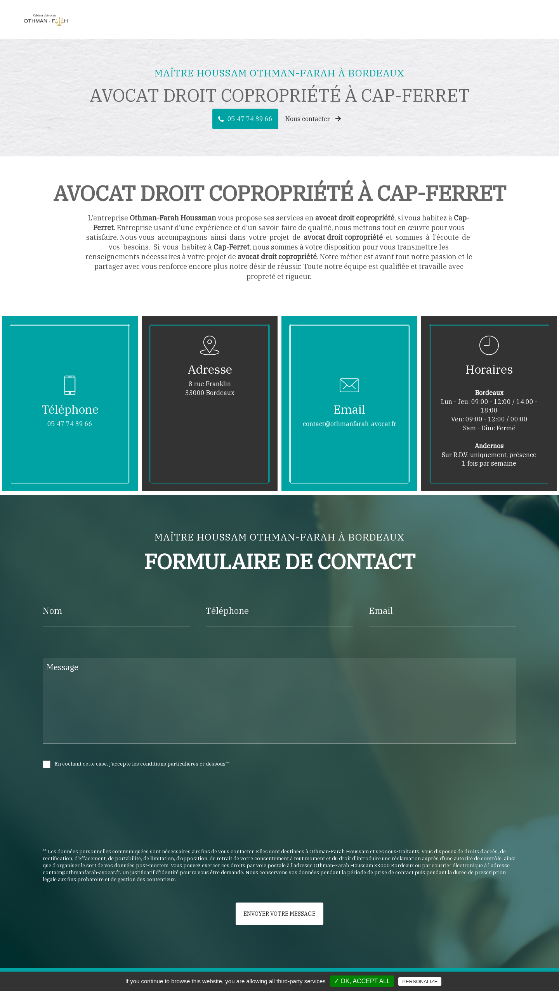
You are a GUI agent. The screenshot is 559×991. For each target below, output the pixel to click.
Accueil (386, 19)
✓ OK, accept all (362, 981)
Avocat (416, 19)
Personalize (419, 981)
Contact (525, 19)
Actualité (449, 19)
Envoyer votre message (279, 913)
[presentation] (125, 825)
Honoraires (488, 19)
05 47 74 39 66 (250, 119)
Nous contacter (313, 119)
